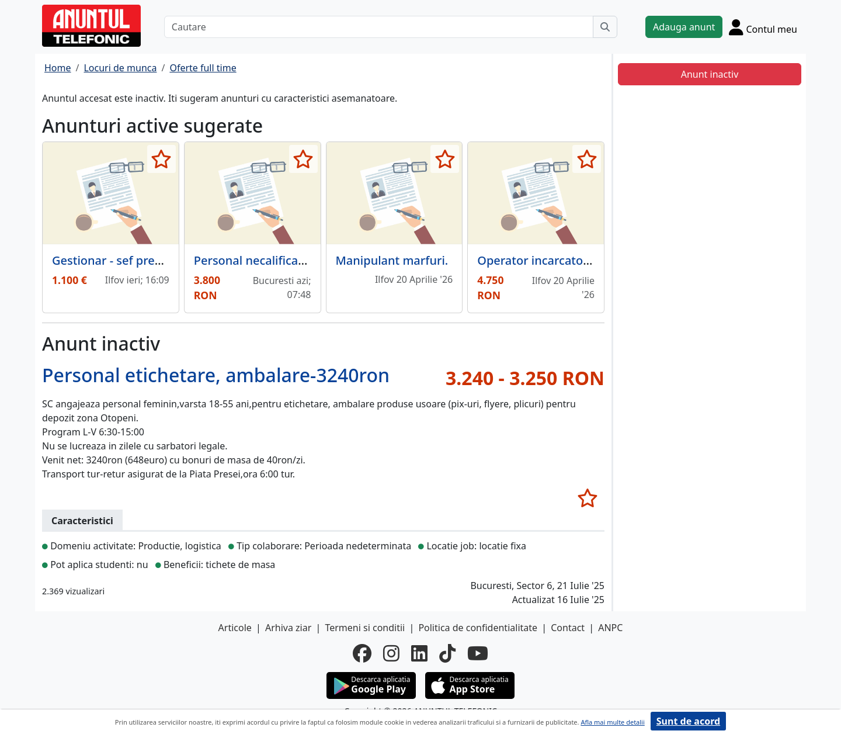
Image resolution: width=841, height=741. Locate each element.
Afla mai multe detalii (612, 722)
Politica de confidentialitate (477, 627)
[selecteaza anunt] (161, 159)
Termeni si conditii (365, 627)
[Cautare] (378, 27)
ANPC (610, 627)
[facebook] (362, 653)
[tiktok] (447, 653)
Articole (235, 627)
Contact (568, 627)
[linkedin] (419, 653)
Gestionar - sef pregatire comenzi (144, 260)
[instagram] (391, 653)
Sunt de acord (688, 721)
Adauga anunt (684, 26)
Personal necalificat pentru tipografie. (299, 260)
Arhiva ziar (288, 627)
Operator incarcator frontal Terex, (571, 260)
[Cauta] (605, 27)
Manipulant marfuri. (392, 260)
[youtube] (477, 653)
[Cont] (763, 26)
